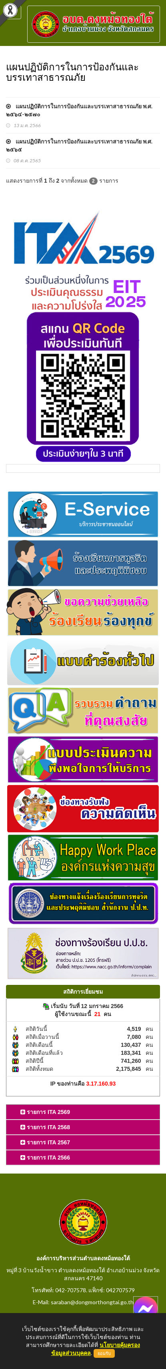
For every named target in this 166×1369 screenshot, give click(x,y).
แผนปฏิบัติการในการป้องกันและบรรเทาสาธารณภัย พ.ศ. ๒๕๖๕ (79, 145)
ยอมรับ (104, 1353)
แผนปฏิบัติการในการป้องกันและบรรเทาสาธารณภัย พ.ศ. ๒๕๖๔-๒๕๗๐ (79, 110)
